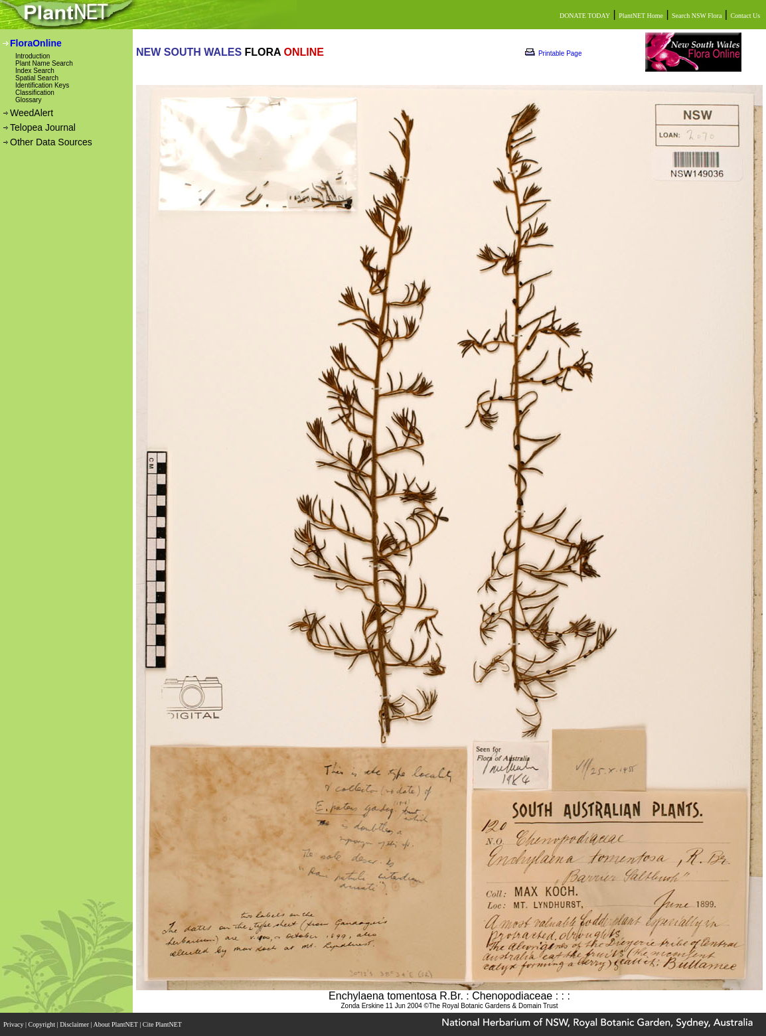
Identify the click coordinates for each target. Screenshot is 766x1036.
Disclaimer (75, 1024)
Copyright (43, 1024)
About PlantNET (116, 1024)
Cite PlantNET (163, 1024)
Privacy (14, 1024)
